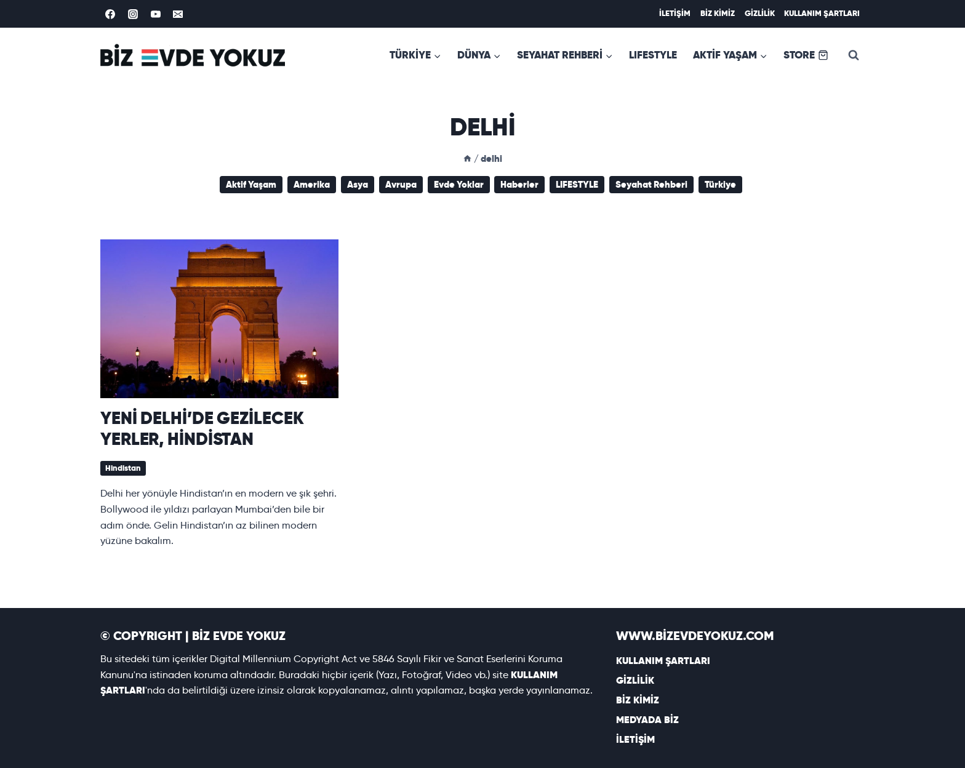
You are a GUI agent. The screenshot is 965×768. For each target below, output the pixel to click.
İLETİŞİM (675, 13)
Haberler (519, 184)
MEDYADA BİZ (647, 719)
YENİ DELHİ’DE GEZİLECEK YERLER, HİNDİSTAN (201, 428)
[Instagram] (133, 14)
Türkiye (720, 184)
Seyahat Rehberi (651, 184)
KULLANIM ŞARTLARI (822, 13)
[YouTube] (156, 14)
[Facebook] (110, 14)
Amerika (312, 184)
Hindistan (123, 468)
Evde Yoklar (459, 184)
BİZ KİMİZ (717, 13)
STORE (805, 55)
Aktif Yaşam (251, 184)
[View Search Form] (854, 55)
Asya (357, 184)
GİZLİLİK (760, 13)
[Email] (178, 14)
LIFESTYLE (653, 55)
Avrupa (401, 184)
